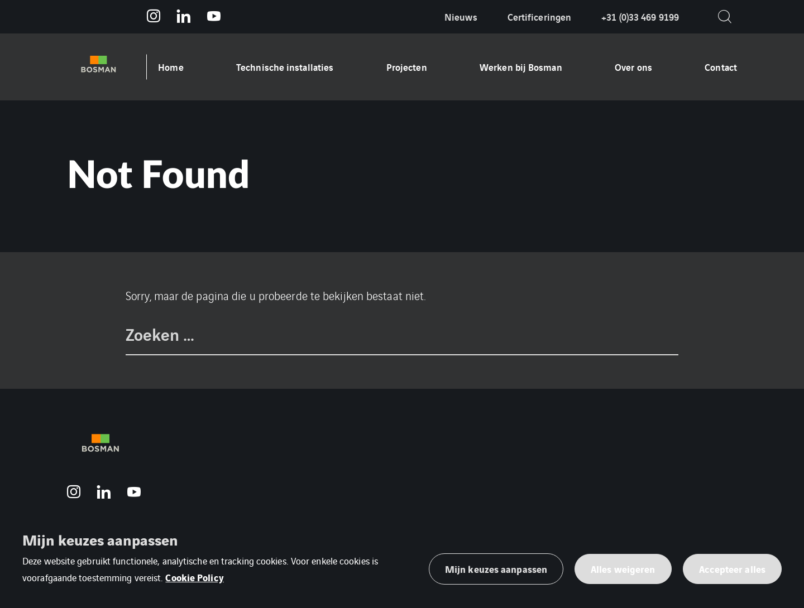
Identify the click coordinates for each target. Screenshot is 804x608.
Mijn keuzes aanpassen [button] (496, 569)
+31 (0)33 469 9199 (640, 16)
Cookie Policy (194, 577)
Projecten (406, 67)
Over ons (633, 67)
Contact (721, 67)
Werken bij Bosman (521, 67)
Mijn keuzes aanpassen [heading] (100, 539)
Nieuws (460, 16)
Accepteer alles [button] (732, 569)
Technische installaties (284, 67)
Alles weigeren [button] (623, 569)
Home (170, 67)
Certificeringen (540, 16)
